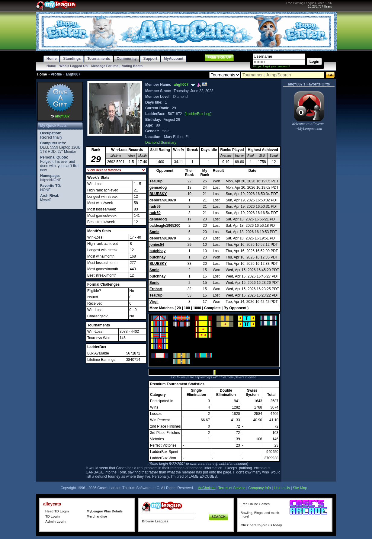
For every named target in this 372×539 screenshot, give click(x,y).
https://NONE (51, 180)
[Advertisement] (60, 301)
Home (51, 66)
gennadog (158, 187)
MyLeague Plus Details (105, 511)
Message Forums (104, 66)
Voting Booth (132, 66)
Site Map (300, 488)
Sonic (154, 232)
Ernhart (155, 289)
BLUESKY (158, 194)
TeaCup (155, 181)
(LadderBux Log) (197, 114)
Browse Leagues (155, 521)
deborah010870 (162, 200)
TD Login (52, 516)
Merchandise (97, 516)
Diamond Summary (160, 142)
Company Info (259, 488)
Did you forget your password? (271, 66)
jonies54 (156, 244)
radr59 (155, 206)
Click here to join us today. (262, 525)
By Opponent (235, 308)
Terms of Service (231, 488)
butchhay (157, 251)
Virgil (154, 302)
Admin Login (55, 521)
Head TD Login (57, 511)
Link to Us (282, 488)
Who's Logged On (73, 66)
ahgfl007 (62, 116)
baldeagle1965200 (164, 225)
